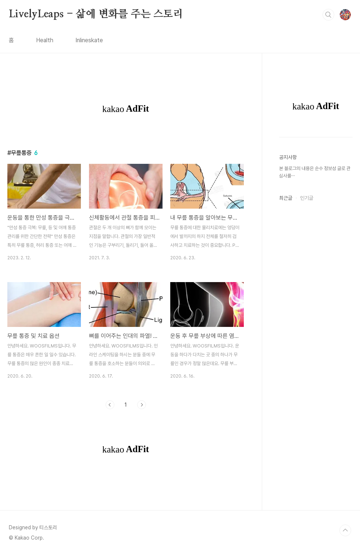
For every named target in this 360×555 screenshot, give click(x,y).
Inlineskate (89, 40)
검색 (328, 14)
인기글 (306, 198)
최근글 (285, 198)
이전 (110, 404)
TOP (345, 530)
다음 (141, 404)
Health (44, 40)
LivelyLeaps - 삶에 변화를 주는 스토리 (96, 14)
